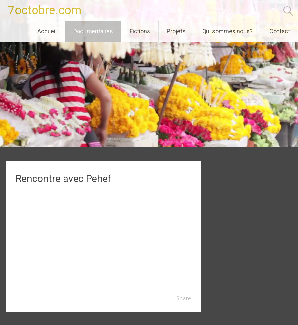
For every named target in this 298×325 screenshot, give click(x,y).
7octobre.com (44, 10)
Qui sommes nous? (227, 31)
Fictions (140, 31)
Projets (176, 31)
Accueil (47, 31)
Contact (279, 31)
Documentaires (93, 31)
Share (184, 298)
